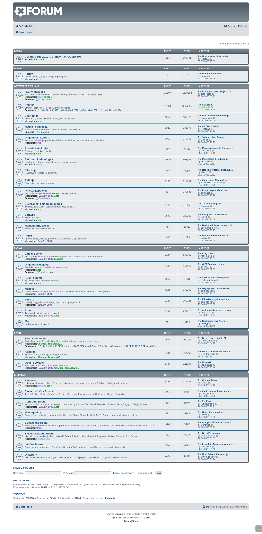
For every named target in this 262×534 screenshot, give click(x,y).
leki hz (204, 217)
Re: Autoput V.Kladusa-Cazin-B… (215, 422)
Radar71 (205, 59)
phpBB (120, 514)
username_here (209, 228)
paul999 (147, 518)
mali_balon (206, 256)
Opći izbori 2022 (89, 110)
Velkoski (205, 107)
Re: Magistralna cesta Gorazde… (215, 148)
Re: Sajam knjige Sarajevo (212, 137)
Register (28, 468)
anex (38, 121)
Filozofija (30, 170)
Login (16, 468)
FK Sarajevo (62, 346)
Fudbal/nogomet (35, 338)
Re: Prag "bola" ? (207, 253)
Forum (18, 68)
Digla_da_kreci (208, 280)
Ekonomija (31, 115)
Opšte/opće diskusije (26, 86)
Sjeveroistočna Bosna (39, 391)
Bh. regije (20, 375)
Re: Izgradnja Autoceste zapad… (215, 444)
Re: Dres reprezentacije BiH (212, 338)
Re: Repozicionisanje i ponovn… (215, 170)
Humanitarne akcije (37, 225)
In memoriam (44, 99)
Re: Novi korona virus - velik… (214, 56)
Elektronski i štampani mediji (43, 203)
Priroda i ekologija (36, 148)
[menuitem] (19, 26)
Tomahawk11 (55, 343)
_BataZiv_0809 (45, 196)
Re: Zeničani (204, 401)
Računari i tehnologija (39, 159)
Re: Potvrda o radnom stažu (213, 235)
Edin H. (204, 139)
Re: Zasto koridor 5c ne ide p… (214, 391)
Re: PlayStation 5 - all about (213, 159)
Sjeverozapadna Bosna (39, 433)
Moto (28, 321)
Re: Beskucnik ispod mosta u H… (216, 225)
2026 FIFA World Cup (144, 346)
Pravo (28, 235)
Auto (28, 310)
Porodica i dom (44, 272)
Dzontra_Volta (208, 354)
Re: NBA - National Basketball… (215, 351)
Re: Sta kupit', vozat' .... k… (212, 321)
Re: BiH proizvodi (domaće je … (215, 115)
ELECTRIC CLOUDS (211, 182)
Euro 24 (102, 346)
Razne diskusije (35, 91)
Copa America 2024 (120, 346)
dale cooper (207, 291)
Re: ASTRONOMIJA (208, 126)
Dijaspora (31, 454)
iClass (204, 382)
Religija (29, 180)
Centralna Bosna (35, 401)
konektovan (206, 118)
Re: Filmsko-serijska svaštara (214, 299)
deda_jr (205, 323)
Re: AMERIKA (205, 104)
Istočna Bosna (34, 444)
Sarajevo (30, 380)
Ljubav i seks (33, 253)
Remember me (145, 473)
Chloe (39, 143)
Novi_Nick (206, 150)
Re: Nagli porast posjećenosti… (215, 288)
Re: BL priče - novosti (209, 433)
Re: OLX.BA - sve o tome (211, 264)
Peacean (205, 129)
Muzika (29, 288)
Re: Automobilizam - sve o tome (215, 310)
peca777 (205, 266)
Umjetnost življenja (37, 264)
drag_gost (206, 94)
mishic (204, 238)
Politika (29, 105)
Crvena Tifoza (208, 340)
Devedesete (43, 198)
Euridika (58, 259)
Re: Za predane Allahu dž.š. (212, 180)
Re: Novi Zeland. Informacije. (213, 454)
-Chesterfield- (208, 403)
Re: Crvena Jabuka (208, 380)
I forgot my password (123, 473)
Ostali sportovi (34, 362)
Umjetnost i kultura (37, 137)
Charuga (42, 343)
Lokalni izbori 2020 (47, 110)
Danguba (205, 425)
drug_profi (206, 312)
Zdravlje (30, 214)
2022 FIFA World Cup (83, 346)
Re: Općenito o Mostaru (210, 412)
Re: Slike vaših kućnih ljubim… (214, 277)
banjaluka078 (43, 439)
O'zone (40, 59)
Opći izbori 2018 (69, 110)
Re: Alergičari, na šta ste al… (213, 214)
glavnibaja (109, 498)
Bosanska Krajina (36, 422)
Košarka (30, 351)
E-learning (42, 132)
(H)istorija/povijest (36, 190)
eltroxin (204, 172)
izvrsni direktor (208, 457)
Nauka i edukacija (36, 126)
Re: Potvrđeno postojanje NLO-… (216, 91)
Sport (17, 333)
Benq (40, 97)
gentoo (39, 79)
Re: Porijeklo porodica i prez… (214, 190)
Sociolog (205, 206)
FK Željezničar (45, 346)
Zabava (18, 248)
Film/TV (30, 299)
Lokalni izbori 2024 (110, 110)
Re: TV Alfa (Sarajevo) (209, 203)
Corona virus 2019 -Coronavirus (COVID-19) (53, 56)
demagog (205, 193)
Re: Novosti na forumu (210, 73)
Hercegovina (33, 412)
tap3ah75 (205, 161)
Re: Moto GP (204, 362)
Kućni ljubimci (34, 277)
